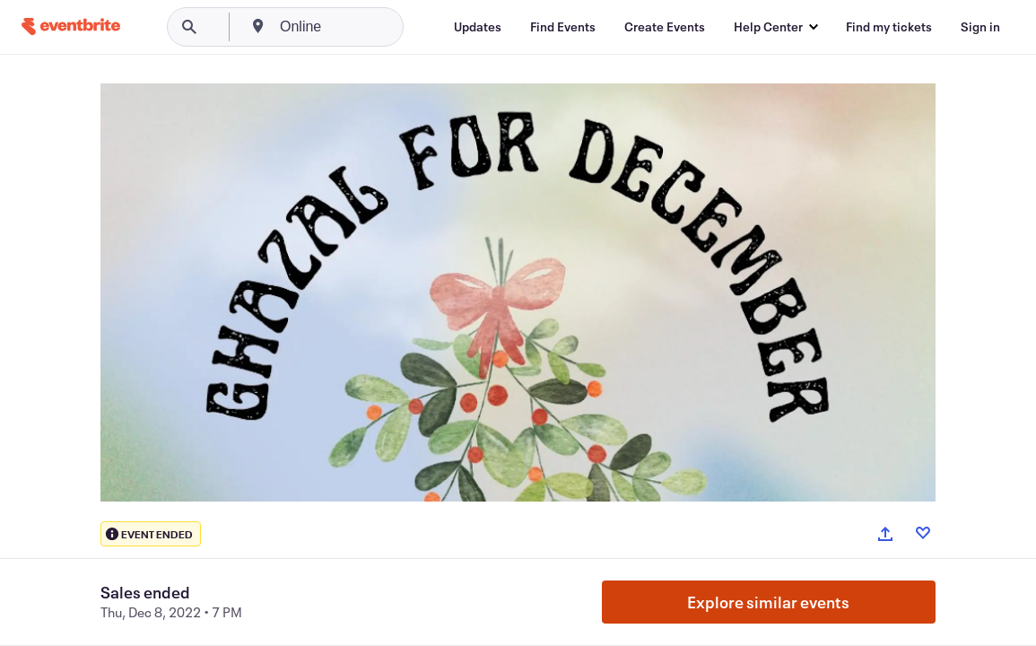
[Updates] (478, 27)
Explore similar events (768, 602)
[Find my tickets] (888, 27)
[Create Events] (664, 27)
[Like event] (923, 533)
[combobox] (369, 27)
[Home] (71, 26)
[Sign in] (980, 27)
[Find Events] (563, 27)
